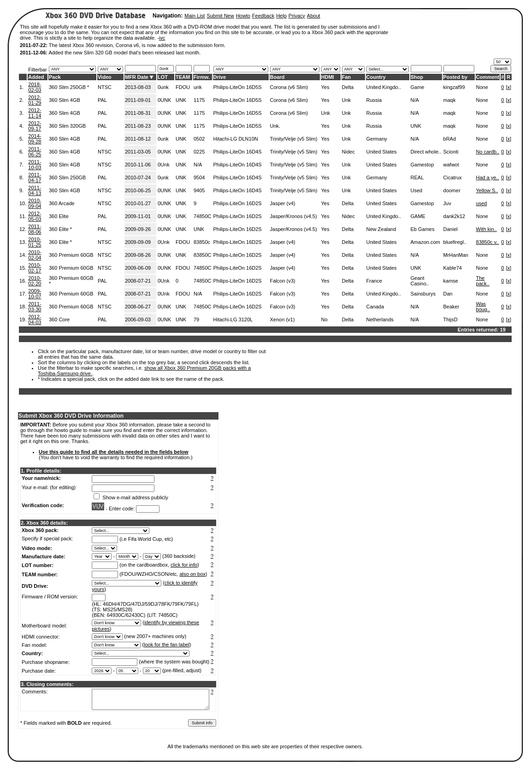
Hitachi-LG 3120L (233, 319)
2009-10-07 (34, 293)
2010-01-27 (138, 203)
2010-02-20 (34, 280)
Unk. (275, 126)
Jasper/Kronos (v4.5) (293, 216)
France (374, 281)
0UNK (164, 100)
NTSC (105, 87)
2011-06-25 (34, 151)
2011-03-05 (138, 151)
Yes (325, 87)
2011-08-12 (138, 139)
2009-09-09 (138, 242)
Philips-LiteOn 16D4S (237, 151)
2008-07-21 (138, 281)
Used (417, 190)
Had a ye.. (487, 177)
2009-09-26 (138, 229)
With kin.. (486, 229)
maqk (449, 100)
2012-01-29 (34, 100)
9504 (199, 177)
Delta (348, 87)
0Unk (164, 164)
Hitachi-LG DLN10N (235, 139)
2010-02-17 (34, 267)
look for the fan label (166, 644)
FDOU (183, 87)
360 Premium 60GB (71, 255)
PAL (102, 100)
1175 (199, 100)
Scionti (451, 151)
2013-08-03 (138, 87)
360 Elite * (60, 229)
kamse (450, 281)
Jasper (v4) (282, 203)
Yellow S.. (487, 190)
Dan (448, 293)
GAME (418, 216)
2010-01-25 (34, 242)
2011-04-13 (34, 190)
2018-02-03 (34, 87)
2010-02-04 (34, 254)
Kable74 (452, 268)
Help (281, 15)
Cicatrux (452, 177)
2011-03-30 (34, 306)
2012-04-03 (34, 319)
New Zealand (381, 229)
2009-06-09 (138, 268)
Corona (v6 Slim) (289, 87)
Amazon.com (425, 242)
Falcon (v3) (282, 281)
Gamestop (422, 164)
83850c (202, 242)
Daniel (450, 229)
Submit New (220, 15)
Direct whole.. (426, 151)
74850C (203, 216)
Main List (194, 15)
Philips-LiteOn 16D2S (237, 203)
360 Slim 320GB (67, 126)
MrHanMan (455, 255)
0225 (199, 151)
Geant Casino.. (420, 280)
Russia (374, 100)
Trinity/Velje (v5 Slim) (294, 139)
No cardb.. (488, 151)
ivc (162, 38)
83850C (203, 255)
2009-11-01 (138, 216)
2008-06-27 (138, 306)
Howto (243, 15)
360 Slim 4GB (64, 100)
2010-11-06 (138, 164)
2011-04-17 (34, 177)
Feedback (263, 15)
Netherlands (380, 319)
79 (196, 319)
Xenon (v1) (282, 319)
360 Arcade (62, 203)
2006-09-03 (138, 319)
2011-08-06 (34, 229)
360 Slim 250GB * (69, 87)
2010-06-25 (138, 190)
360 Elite (59, 216)
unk (198, 87)
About (313, 15)
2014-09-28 (34, 138)
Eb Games (423, 229)
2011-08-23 (138, 126)
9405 (199, 190)
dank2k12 (454, 216)
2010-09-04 (34, 203)
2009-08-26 (138, 255)
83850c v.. (487, 242)
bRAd (449, 139)
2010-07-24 (138, 177)
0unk (163, 87)
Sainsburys (423, 293)
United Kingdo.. (383, 87)
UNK (181, 100)
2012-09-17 (34, 125)
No (324, 319)
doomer (451, 190)
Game (418, 87)
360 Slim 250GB (67, 177)
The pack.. (483, 280)
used (481, 203)
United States (381, 151)
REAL (417, 177)
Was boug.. (483, 306)
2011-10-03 (34, 164)
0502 (199, 139)
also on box (193, 574)
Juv (447, 203)
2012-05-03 (34, 216)
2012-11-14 (34, 112)
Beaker (451, 306)
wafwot (451, 164)
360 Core (59, 319)
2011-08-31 (138, 113)
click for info (184, 565)
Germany (376, 139)
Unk (346, 100)
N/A (415, 100)
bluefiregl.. (455, 242)
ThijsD (450, 319)
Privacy (297, 15)
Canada (375, 306)
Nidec (348, 151)
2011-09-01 (138, 100)
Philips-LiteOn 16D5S (237, 87)
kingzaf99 (454, 87)
